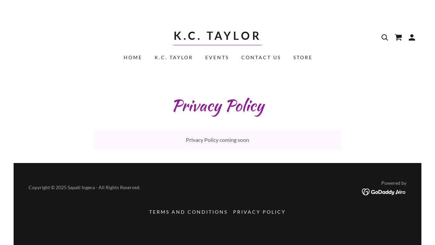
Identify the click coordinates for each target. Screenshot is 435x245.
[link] (217, 37)
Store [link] (303, 57)
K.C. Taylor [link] (174, 57)
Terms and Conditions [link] (188, 212)
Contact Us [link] (261, 57)
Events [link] (217, 57)
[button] (412, 37)
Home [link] (133, 57)
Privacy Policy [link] (259, 212)
